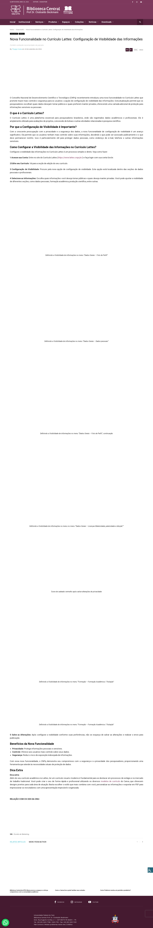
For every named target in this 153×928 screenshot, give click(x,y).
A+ (127, 50)
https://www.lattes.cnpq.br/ (70, 157)
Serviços (40, 22)
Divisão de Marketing (21, 834)
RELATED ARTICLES (18, 842)
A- (131, 50)
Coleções (80, 22)
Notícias (93, 22)
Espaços (67, 22)
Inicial (12, 22)
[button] (140, 22)
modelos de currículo (110, 781)
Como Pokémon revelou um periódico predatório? (115, 879)
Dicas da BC (14, 33)
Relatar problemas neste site (55, 913)
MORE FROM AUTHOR (37, 842)
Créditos (70, 913)
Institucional (25, 22)
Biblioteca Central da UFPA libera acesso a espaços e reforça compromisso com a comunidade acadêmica (29, 879)
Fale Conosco (38, 913)
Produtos (54, 22)
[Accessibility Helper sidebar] (150, 870)
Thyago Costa (17, 49)
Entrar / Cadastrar (40, 2)
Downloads (107, 22)
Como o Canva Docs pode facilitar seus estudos (70, 879)
